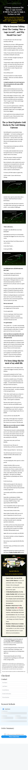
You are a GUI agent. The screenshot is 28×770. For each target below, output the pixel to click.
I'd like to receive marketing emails (15, 734)
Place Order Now (14, 736)
